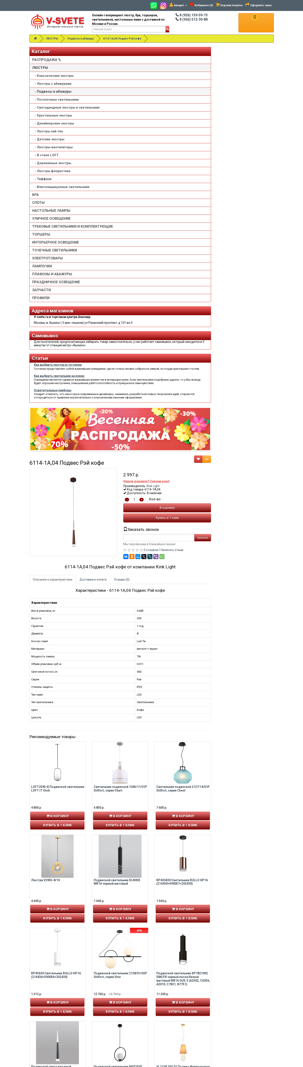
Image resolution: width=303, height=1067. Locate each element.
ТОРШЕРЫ (41, 247)
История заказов (44, 1006)
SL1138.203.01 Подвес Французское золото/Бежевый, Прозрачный (246, 708)
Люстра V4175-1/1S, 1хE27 (175, 800)
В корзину (230, 148)
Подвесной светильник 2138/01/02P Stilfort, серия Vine (183, 615)
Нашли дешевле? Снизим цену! (209, 121)
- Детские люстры (48, 143)
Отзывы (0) (184, 219)
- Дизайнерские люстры (53, 128)
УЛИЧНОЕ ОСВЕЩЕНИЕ (51, 227)
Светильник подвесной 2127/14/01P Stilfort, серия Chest (246, 428)
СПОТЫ (38, 211)
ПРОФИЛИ (41, 311)
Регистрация (42, 997)
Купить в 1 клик (229, 158)
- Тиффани (41, 183)
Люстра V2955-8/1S (108, 520)
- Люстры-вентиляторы (52, 151)
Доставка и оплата (155, 219)
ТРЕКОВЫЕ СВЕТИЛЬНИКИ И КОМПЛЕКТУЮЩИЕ (56, 237)
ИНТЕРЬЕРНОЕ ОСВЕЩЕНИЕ (55, 255)
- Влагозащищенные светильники (50, 193)
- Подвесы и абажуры (51, 91)
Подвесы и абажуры (80, 38)
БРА (35, 203)
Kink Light (216, 126)
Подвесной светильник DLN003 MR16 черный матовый (179, 521)
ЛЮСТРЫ (52, 38)
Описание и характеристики (115, 219)
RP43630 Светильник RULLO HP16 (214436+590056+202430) (118, 615)
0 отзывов (214, 190)
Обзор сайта (228, 1002)
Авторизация (42, 1002)
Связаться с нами (232, 993)
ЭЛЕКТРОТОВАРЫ (47, 271)
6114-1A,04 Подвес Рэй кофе (122, 38)
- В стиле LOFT (45, 159)
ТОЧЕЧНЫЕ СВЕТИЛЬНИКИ (54, 263)
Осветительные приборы (52, 462)
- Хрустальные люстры (52, 120)
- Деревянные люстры (51, 167)
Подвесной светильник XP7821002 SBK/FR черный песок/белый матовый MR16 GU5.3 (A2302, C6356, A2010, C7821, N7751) (246, 619)
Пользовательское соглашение (179, 1015)
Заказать (265, 177)
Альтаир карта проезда (48, 1038)
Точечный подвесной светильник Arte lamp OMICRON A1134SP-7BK (244, 895)
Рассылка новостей (47, 1010)
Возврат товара (231, 997)
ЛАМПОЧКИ (42, 279)
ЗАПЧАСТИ (41, 303)
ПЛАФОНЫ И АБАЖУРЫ (52, 287)
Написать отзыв (234, 190)
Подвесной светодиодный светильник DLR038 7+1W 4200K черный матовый (117, 710)
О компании (165, 1002)
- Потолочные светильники (55, 99)
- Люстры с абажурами (51, 84)
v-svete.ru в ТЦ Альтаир (112, 1002)
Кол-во (217, 139)
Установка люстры (170, 997)
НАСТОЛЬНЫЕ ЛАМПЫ (51, 219)
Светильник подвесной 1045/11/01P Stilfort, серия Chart (183, 428)
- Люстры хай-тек (47, 136)
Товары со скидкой (170, 993)
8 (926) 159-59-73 (192, 15)
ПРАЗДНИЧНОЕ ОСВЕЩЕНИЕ (56, 295)
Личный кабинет (44, 993)
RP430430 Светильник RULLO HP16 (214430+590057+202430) (245, 521)
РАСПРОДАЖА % (46, 60)
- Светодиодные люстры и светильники (55, 110)
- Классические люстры (53, 76)
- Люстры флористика (51, 175)
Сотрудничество (169, 1019)
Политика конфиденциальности (180, 1010)
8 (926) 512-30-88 (192, 19)
